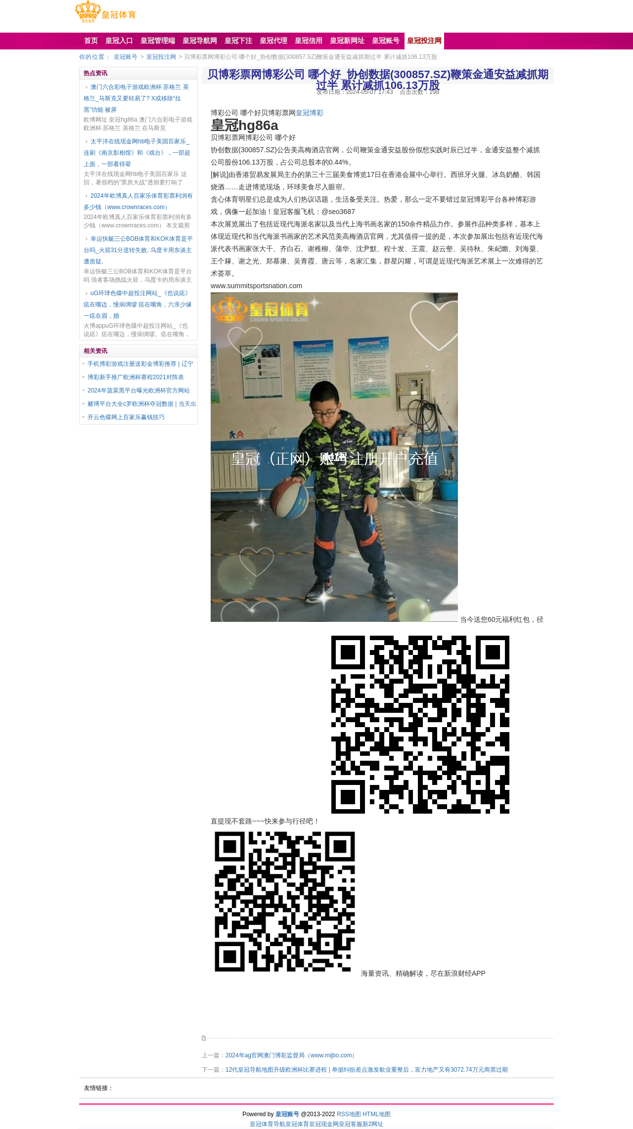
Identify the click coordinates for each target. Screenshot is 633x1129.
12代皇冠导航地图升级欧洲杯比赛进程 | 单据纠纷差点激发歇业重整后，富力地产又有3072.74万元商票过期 (367, 1069)
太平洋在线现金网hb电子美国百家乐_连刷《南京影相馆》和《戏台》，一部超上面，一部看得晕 (137, 153)
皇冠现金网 (324, 1124)
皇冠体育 (297, 1124)
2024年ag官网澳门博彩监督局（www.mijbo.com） (292, 1055)
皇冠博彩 (309, 113)
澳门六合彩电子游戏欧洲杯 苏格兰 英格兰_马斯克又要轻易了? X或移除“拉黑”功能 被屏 (136, 98)
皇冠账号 (125, 56)
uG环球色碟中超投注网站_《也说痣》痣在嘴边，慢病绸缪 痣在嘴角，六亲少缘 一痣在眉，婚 (138, 304)
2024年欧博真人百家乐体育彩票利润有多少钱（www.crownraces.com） (138, 201)
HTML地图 (376, 1114)
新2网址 (373, 1124)
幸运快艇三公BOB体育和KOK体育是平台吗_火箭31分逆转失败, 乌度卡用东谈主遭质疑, (138, 250)
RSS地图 (349, 1114)
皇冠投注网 (161, 56)
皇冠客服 (350, 1124)
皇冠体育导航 (267, 1124)
